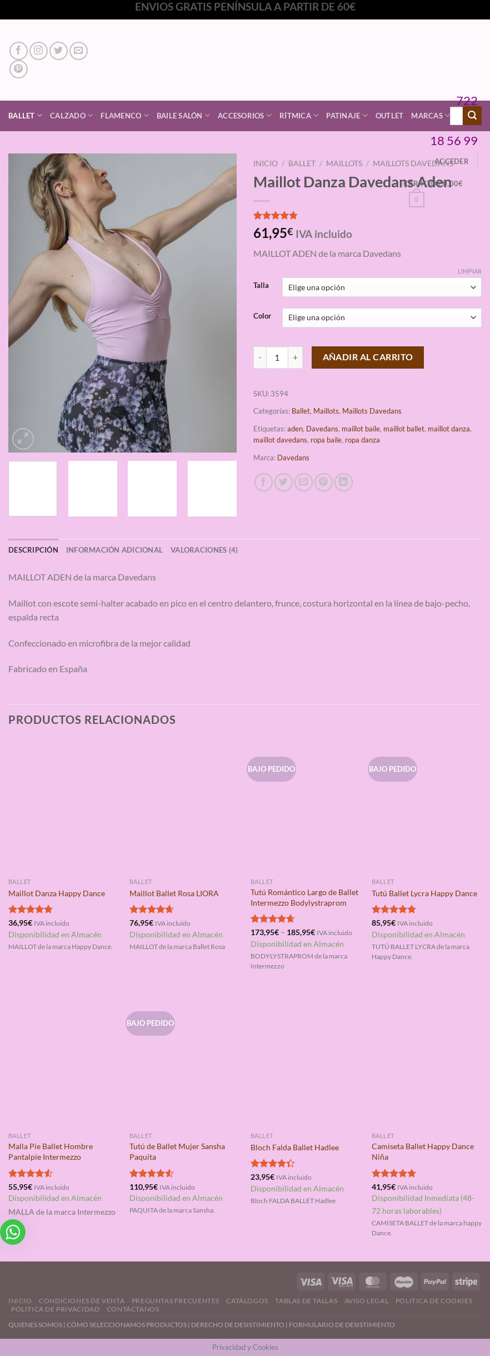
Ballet (25, 115)
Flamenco (125, 115)
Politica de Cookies (434, 1301)
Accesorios (245, 115)
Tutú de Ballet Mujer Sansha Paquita (177, 1151)
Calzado (71, 115)
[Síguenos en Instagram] (38, 51)
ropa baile (326, 439)
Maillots (344, 163)
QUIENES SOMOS (35, 1324)
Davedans (322, 428)
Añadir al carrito (368, 357)
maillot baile (361, 428)
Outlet (390, 115)
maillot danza (449, 428)
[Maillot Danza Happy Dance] (63, 806)
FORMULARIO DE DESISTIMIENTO (342, 1324)
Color (262, 316)
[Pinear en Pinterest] (323, 482)
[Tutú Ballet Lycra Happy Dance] (427, 806)
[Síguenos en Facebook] (18, 51)
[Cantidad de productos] (277, 357)
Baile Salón (183, 115)
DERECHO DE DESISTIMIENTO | (240, 1324)
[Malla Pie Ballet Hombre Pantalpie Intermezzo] (63, 1061)
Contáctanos (133, 1309)
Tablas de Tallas (306, 1301)
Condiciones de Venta (81, 1301)
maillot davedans (280, 439)
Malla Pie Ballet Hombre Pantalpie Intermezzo (50, 1151)
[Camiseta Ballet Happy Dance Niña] (427, 1061)
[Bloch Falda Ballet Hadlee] (306, 1061)
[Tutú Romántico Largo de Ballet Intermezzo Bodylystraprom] (306, 806)
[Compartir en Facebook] (263, 482)
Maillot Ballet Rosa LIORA (174, 893)
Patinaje (347, 115)
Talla (261, 286)
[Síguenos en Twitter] (58, 51)
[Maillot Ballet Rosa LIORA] (184, 806)
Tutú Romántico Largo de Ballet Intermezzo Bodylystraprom (304, 897)
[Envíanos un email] (78, 51)
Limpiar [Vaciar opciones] (470, 271)
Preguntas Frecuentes (175, 1301)
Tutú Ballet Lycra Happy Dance (424, 893)
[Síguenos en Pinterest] (18, 69)
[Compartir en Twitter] (283, 482)
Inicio (265, 163)
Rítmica (298, 115)
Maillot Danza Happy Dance (56, 893)
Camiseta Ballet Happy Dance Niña (423, 1151)
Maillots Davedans (372, 410)
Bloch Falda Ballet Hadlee (295, 1147)
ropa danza (362, 439)
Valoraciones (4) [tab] (204, 549)
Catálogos (247, 1301)
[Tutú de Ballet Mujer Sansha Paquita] (184, 1061)
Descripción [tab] (33, 549)
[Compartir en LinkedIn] (343, 482)
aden (295, 428)
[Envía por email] (303, 482)
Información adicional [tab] (114, 549)
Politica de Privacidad (55, 1309)
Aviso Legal (366, 1301)
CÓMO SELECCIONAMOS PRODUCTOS (127, 1324)
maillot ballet (403, 428)
